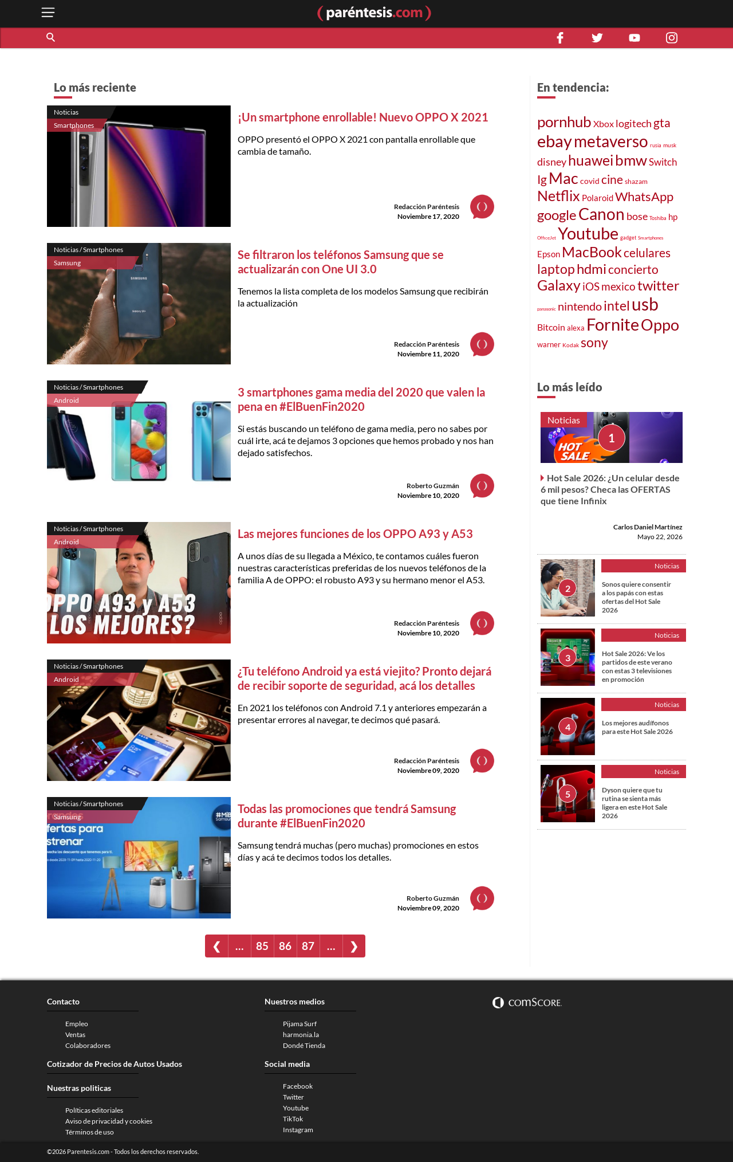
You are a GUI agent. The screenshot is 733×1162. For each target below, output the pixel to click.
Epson (548, 254)
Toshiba (658, 218)
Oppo (660, 324)
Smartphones (74, 125)
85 (262, 945)
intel (617, 305)
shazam (636, 181)
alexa (576, 327)
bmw (631, 160)
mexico (618, 286)
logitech (634, 123)
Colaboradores (88, 1045)
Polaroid (597, 198)
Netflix (558, 195)
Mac (563, 178)
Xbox (603, 123)
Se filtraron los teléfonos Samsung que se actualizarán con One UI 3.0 (341, 262)
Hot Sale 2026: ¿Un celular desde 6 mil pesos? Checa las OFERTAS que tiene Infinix (610, 489)
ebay (554, 141)
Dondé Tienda (304, 1045)
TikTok (293, 1118)
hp (672, 216)
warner (549, 344)
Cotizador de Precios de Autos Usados (114, 1064)
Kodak (570, 345)
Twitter (293, 1097)
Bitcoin (551, 326)
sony (594, 342)
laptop (556, 269)
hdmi (591, 268)
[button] (51, 38)
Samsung (67, 262)
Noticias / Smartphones (88, 249)
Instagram (298, 1129)
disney (551, 161)
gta (662, 122)
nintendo (580, 306)
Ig (542, 179)
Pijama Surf (300, 1023)
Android (66, 400)
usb (645, 303)
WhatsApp (644, 196)
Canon (601, 213)
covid (590, 181)
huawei (590, 159)
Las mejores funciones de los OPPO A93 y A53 (355, 533)
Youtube (588, 233)
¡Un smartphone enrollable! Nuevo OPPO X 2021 (363, 117)
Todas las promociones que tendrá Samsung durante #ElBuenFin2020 (347, 816)
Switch (663, 162)
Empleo (76, 1023)
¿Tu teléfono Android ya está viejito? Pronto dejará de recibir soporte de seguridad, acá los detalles (364, 678)
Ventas (75, 1034)
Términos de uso (89, 1132)
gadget (628, 238)
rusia (655, 145)
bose (637, 216)
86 (285, 945)
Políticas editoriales (94, 1110)
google (557, 214)
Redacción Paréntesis (426, 206)
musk (669, 145)
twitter (658, 285)
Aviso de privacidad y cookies (108, 1121)
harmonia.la (301, 1034)
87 (308, 945)
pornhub (564, 121)
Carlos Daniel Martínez (648, 527)
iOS (591, 286)
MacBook (592, 251)
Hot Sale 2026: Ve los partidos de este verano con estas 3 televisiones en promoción (637, 666)
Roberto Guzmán (433, 485)
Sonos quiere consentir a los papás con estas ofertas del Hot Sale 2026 (636, 597)
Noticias (66, 112)
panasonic (546, 309)
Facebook (298, 1086)
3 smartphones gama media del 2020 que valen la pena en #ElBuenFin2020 (361, 399)
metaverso (611, 141)
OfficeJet (546, 238)
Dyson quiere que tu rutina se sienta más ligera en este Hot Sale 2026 (634, 803)
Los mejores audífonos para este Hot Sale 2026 (637, 727)
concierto (633, 269)
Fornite (612, 324)
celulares (647, 252)
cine (612, 179)
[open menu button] (48, 13)
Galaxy (559, 285)
